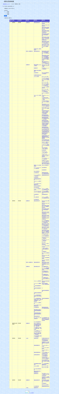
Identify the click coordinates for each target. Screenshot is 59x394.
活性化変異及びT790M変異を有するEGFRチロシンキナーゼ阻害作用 (45, 105)
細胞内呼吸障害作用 (37, 352)
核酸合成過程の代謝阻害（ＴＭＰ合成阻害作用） (45, 381)
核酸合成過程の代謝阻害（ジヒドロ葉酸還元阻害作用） (45, 28)
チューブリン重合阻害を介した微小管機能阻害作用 (45, 269)
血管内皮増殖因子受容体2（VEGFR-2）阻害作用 (45, 361)
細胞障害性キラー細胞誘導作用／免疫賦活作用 (45, 343)
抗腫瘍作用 (28, 22)
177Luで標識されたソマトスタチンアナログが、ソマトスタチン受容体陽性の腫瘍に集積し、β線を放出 (37, 332)
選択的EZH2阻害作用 (37, 185)
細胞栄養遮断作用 (37, 345)
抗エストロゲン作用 (45, 76)
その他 (27, 338)
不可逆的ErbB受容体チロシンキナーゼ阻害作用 (45, 102)
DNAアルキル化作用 (45, 384)
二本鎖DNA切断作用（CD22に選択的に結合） (45, 249)
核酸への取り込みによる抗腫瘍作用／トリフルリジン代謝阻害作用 (45, 62)
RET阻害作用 (44, 150)
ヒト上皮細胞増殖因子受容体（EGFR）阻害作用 (37, 296)
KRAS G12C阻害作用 (45, 165)
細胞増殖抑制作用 (45, 194)
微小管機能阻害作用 (45, 266)
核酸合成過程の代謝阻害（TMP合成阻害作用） (45, 34)
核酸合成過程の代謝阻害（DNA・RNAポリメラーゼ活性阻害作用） (45, 42)
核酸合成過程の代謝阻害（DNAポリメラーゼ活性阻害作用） (45, 31)
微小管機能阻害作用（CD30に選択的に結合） (45, 272)
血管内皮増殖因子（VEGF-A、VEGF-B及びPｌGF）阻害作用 (45, 358)
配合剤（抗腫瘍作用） (29, 51)
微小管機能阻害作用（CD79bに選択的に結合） (45, 275)
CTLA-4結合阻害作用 (37, 321)
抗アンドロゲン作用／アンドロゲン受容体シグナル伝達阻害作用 (45, 84)
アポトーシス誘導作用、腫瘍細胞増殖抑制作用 (45, 192)
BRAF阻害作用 (44, 167)
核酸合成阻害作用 (37, 22)
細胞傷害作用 (36, 373)
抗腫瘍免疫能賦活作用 (45, 338)
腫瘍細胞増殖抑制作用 (45, 386)
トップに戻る (29, 392)
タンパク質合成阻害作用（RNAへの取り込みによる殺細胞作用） (45, 221)
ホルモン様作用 (36, 76)
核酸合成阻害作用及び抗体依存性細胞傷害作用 (37, 314)
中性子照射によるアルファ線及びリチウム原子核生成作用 (45, 374)
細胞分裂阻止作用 (37, 266)
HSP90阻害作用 (36, 199)
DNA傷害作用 (44, 251)
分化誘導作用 (36, 72)
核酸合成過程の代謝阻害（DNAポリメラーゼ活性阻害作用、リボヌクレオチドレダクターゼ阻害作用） (45, 217)
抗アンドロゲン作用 (45, 82)
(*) (34, 195)
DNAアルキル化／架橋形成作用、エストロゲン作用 (45, 65)
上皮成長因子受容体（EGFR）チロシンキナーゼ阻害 (45, 98)
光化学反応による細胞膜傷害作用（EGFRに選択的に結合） (45, 377)
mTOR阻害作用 (36, 172)
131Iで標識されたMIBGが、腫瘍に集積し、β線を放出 (37, 328)
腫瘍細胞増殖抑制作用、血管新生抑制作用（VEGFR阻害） (45, 118)
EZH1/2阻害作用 (36, 187)
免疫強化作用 (36, 338)
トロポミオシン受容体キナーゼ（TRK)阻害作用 (45, 145)
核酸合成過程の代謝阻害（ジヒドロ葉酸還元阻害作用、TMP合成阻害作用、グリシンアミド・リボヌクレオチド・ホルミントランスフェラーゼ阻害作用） (45, 233)
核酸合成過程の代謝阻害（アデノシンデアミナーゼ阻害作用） (45, 228)
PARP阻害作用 (36, 194)
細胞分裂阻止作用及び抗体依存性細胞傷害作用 (37, 310)
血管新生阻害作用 (37, 354)
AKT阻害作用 (36, 177)
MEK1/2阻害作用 (36, 171)
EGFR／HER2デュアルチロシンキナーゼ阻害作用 (45, 108)
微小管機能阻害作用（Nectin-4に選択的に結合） (45, 278)
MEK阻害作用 (44, 169)
